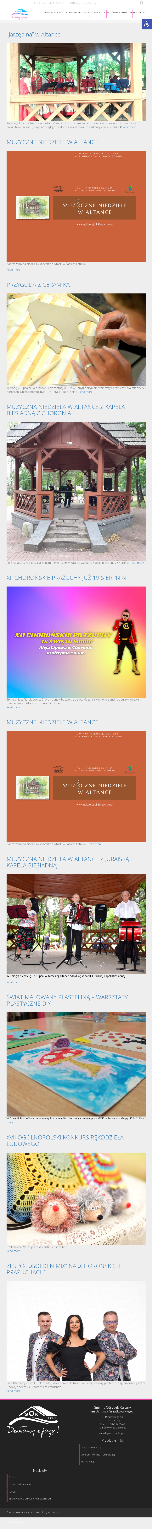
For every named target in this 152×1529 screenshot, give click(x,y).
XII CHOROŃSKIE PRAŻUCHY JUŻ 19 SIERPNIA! (67, 578)
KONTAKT (138, 12)
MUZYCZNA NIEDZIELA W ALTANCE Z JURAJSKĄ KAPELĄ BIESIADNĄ (68, 862)
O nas (11, 1477)
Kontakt (12, 1491)
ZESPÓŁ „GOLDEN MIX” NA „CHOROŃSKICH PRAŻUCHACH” (64, 1269)
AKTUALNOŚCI (58, 12)
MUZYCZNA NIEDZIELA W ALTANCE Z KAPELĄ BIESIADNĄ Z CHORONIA (66, 410)
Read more (130, 127)
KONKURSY (71, 12)
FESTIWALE (83, 12)
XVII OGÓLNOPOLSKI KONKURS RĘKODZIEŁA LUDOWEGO (65, 1140)
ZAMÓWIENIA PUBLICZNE (119, 12)
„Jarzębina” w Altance (34, 34)
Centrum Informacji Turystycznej (98, 1454)
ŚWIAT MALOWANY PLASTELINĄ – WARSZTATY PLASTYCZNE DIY (67, 1000)
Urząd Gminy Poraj (91, 1447)
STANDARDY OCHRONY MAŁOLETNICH (29, 1498)
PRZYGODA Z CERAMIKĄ (38, 284)
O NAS (47, 12)
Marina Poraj (87, 1461)
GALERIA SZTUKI (98, 12)
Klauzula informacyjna (19, 1484)
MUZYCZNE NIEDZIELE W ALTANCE (52, 142)
